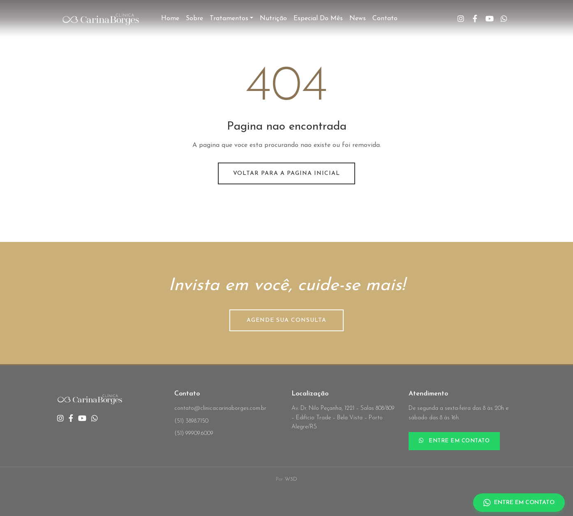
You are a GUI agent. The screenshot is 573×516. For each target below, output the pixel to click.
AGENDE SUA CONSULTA (286, 320)
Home (170, 18)
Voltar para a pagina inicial (286, 173)
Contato (384, 18)
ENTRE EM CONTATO (454, 441)
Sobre (194, 18)
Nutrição (273, 18)
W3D (291, 479)
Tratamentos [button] (229, 18)
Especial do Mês (318, 18)
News (357, 18)
